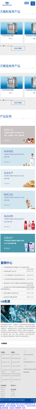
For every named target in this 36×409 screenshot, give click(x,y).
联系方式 (13, 395)
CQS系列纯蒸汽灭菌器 (5, 380)
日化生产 (3, 397)
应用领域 (3, 385)
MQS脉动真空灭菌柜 (15, 363)
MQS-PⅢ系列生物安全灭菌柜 (15, 370)
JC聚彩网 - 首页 (19, 408)
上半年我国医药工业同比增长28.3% (14, 275)
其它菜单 (13, 389)
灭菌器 (3, 352)
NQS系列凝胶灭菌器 (5, 373)
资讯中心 (13, 385)
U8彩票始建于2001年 (10, 271)
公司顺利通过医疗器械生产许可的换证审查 (16, 267)
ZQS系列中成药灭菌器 (5, 367)
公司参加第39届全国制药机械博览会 (14, 279)
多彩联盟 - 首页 (15, 406)
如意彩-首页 (14, 404)
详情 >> (11, 38)
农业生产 (3, 391)
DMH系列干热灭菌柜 (15, 355)
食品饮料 (3, 395)
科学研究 (3, 389)
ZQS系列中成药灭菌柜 (15, 367)
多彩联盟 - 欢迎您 (8, 408)
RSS (35, 402)
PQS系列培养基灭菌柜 (15, 376)
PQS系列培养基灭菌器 (5, 376)
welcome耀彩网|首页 (26, 404)
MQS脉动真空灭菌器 (5, 363)
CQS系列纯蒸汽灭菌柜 (15, 380)
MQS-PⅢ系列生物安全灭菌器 (5, 370)
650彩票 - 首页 (5, 404)
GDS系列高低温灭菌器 (8, 90)
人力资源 (13, 393)
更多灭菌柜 (18, 48)
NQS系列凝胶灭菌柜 (15, 373)
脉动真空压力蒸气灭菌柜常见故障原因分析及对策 (18, 283)
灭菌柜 (13, 352)
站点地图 (33, 400)
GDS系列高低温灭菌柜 (8, 35)
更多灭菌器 (18, 103)
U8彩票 (12, 391)
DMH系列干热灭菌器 (5, 355)
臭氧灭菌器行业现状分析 (11, 293)
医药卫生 (3, 393)
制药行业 (3, 387)
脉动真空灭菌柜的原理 (10, 297)
